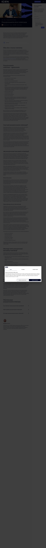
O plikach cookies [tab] (35, 269)
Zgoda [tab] (11, 269)
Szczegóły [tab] (22, 269)
